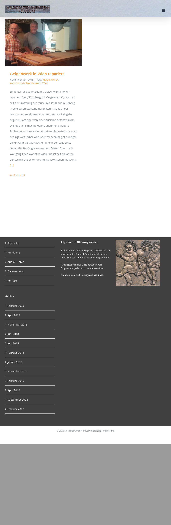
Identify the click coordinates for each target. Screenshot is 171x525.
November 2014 (17, 371)
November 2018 (17, 324)
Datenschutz (15, 271)
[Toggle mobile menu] (164, 10)
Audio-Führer (15, 262)
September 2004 (17, 399)
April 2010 (13, 390)
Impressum (108, 430)
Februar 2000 (15, 409)
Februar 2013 (15, 381)
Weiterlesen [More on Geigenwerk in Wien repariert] (16, 175)
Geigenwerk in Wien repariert (37, 74)
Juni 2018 (13, 334)
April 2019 (13, 315)
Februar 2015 (15, 352)
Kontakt (12, 280)
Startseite (13, 243)
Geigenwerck (50, 79)
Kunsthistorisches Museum (25, 83)
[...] (12, 165)
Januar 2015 (14, 362)
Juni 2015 (13, 343)
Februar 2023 (15, 305)
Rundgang (13, 252)
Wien (45, 83)
